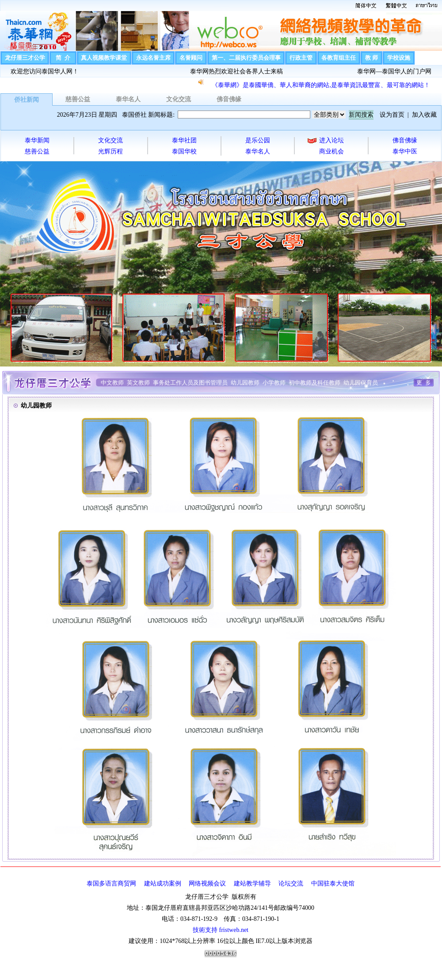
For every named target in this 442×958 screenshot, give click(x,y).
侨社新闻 (26, 99)
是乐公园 (257, 140)
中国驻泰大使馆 (332, 883)
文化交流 (178, 99)
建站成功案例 (162, 883)
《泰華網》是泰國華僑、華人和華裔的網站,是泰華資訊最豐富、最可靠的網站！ (321, 85)
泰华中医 (404, 151)
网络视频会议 (207, 883)
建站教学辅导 (252, 883)
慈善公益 (77, 99)
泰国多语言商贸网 (111, 883)
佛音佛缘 (229, 99)
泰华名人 (128, 99)
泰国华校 (184, 151)
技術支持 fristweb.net (220, 930)
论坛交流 (290, 883)
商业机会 (331, 151)
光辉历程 (110, 151)
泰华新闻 (37, 140)
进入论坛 (331, 140)
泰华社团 (184, 140)
